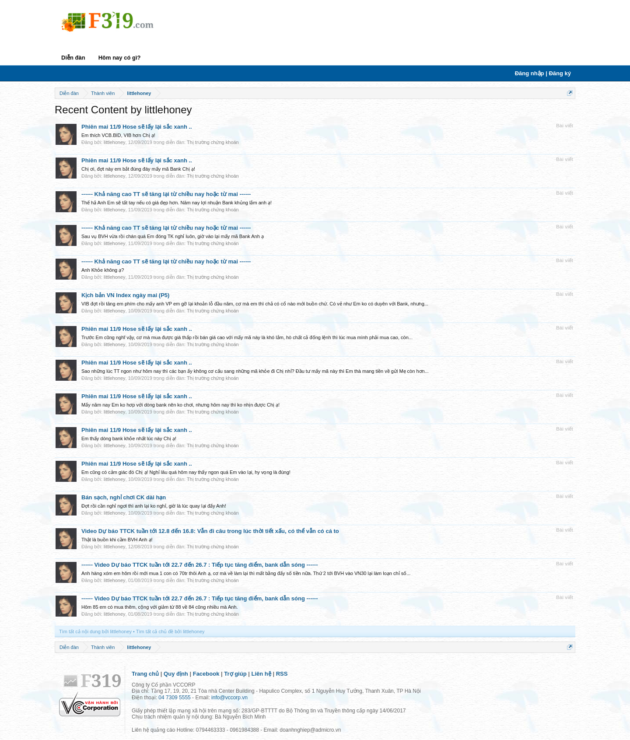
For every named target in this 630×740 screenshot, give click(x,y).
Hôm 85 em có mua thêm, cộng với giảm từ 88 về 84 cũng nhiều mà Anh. (159, 607)
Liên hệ (261, 673)
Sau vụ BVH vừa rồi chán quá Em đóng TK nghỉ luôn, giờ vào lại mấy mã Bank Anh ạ (172, 236)
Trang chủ (145, 673)
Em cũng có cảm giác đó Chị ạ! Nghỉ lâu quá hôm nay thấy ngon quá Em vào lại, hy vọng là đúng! (185, 472)
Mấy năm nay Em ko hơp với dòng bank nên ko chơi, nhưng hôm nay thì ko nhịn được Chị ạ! (180, 404)
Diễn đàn (73, 57)
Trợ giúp (235, 673)
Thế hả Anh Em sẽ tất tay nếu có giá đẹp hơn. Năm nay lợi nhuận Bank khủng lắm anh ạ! (176, 202)
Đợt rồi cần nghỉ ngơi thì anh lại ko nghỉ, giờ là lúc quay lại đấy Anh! (153, 506)
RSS (282, 673)
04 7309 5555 (174, 697)
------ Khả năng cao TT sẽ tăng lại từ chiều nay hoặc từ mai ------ (166, 194)
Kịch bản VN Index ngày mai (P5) (125, 295)
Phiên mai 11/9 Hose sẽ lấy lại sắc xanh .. (136, 126)
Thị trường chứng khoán (213, 142)
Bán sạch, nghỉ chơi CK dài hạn (123, 497)
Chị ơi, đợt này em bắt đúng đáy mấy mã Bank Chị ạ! (138, 169)
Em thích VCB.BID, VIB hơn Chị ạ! (118, 135)
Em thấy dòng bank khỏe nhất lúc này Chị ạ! (128, 438)
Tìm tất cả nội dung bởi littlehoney (95, 631)
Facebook (206, 673)
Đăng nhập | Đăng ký (543, 73)
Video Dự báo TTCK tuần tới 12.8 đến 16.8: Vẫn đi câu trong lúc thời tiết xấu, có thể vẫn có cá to (210, 531)
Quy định (176, 673)
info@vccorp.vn (229, 697)
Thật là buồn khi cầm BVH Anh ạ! (117, 539)
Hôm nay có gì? (119, 57)
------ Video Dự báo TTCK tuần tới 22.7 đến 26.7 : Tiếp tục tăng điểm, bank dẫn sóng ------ (199, 564)
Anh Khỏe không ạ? (102, 270)
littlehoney (115, 142)
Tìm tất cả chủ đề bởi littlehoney (170, 631)
